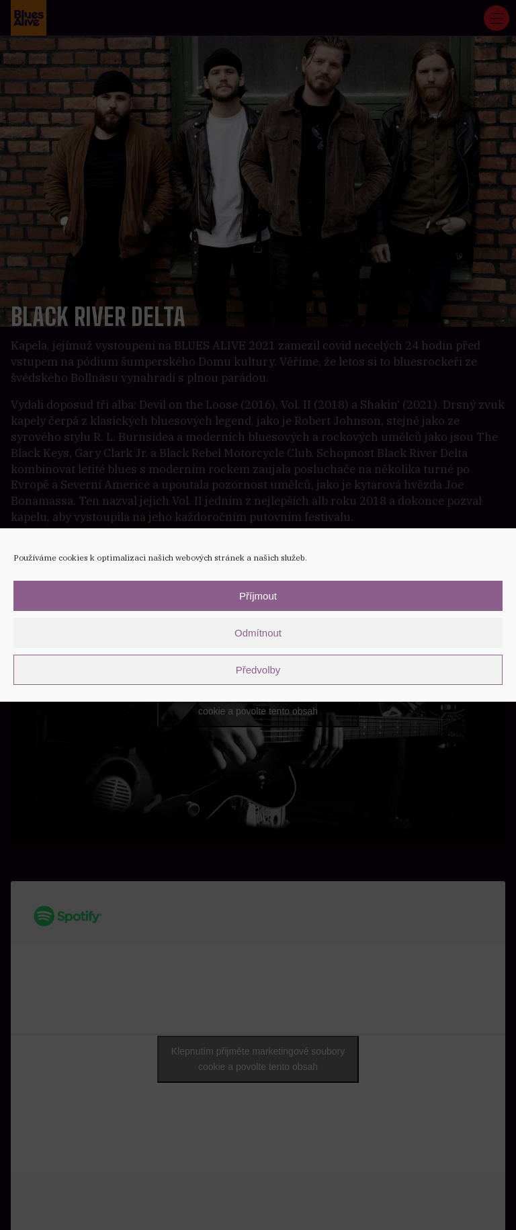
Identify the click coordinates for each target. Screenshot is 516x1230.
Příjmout (258, 596)
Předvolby (258, 669)
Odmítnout (258, 633)
